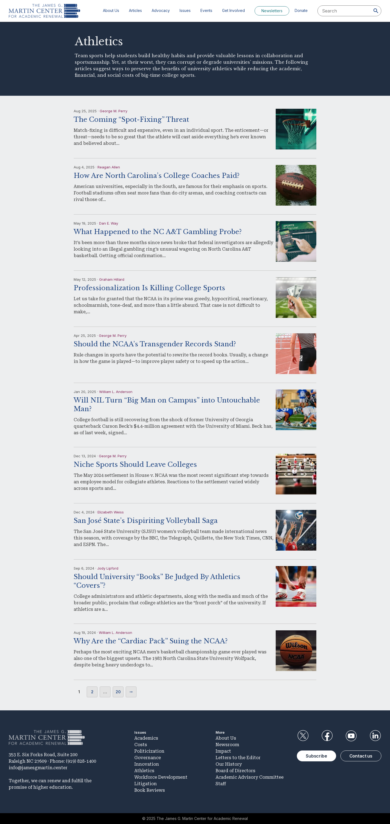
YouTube (351, 736)
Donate (301, 10)
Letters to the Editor (238, 757)
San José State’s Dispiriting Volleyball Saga (146, 521)
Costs (140, 744)
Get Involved (233, 10)
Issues (185, 10)
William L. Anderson (115, 391)
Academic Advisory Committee (250, 777)
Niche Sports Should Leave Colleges (135, 464)
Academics (146, 738)
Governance (147, 757)
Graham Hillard (111, 279)
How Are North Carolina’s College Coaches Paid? (156, 176)
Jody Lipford (107, 568)
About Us (111, 10)
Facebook (327, 736)
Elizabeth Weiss (111, 512)
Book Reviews (149, 790)
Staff (221, 783)
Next (131, 691)
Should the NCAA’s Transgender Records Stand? (155, 344)
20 (118, 691)
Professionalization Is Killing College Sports (149, 288)
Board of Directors (235, 770)
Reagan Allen (109, 167)
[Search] (375, 10)
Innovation (146, 764)
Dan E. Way (108, 223)
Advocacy (161, 10)
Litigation (145, 783)
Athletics (144, 770)
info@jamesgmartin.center (38, 767)
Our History (229, 764)
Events (206, 10)
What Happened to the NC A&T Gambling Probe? (158, 232)
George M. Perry (113, 111)
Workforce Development (160, 777)
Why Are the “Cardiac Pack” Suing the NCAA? (150, 641)
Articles (135, 10)
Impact (223, 751)
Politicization (149, 751)
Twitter (303, 736)
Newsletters (271, 10)
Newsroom (227, 744)
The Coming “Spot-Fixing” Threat (131, 119)
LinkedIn (375, 736)
